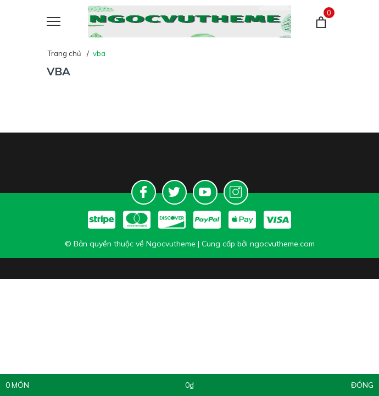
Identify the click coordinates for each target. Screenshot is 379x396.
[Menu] (67, 21)
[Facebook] (143, 192)
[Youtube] (205, 192)
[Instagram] (236, 192)
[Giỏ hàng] (321, 22)
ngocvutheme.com (282, 244)
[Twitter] (174, 192)
